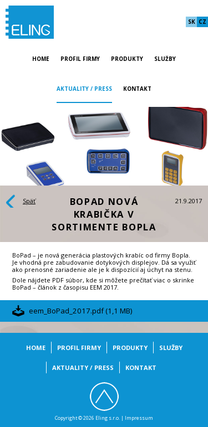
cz (202, 21)
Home (40, 59)
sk (191, 21)
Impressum (139, 418)
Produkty (127, 59)
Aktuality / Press (84, 88)
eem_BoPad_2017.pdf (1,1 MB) (81, 311)
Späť (29, 201)
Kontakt (137, 88)
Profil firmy (80, 59)
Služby (165, 59)
